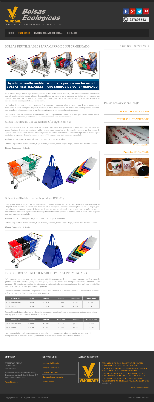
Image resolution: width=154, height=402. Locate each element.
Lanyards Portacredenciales (53, 377)
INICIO (11, 33)
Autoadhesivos (48, 382)
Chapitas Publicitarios (51, 368)
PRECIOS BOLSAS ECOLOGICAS (48, 33)
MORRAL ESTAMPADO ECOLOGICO (134, 381)
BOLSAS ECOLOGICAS (111, 363)
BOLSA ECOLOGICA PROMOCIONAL (117, 378)
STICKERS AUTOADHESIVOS (133, 119)
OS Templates (143, 398)
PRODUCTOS (24, 33)
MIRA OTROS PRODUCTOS (134, 111)
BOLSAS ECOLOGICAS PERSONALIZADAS (119, 371)
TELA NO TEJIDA (117, 373)
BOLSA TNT (122, 376)
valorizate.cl (43, 398)
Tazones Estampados (50, 372)
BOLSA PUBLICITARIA (137, 376)
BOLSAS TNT (123, 366)
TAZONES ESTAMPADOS (135, 152)
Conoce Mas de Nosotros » (139, 388)
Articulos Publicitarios (51, 363)
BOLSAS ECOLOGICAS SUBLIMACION (131, 368)
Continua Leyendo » (141, 145)
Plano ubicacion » (11, 382)
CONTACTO (72, 33)
